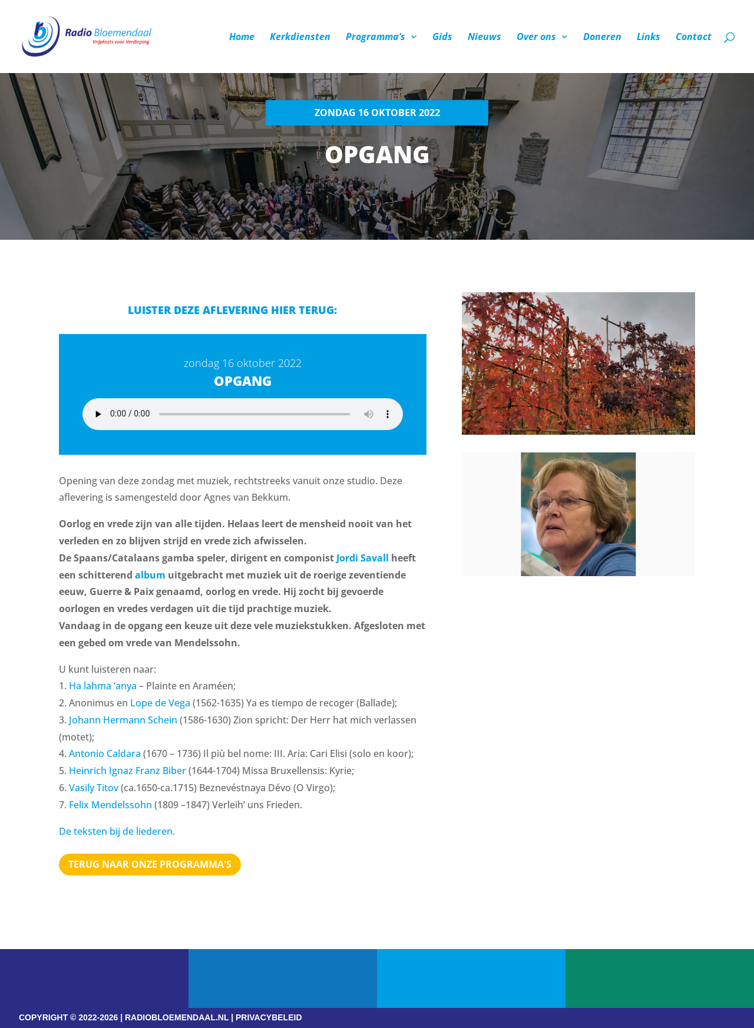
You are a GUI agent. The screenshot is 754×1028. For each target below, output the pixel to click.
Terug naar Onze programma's (150, 864)
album (150, 574)
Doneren (602, 37)
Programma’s (375, 37)
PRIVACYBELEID (269, 1017)
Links (648, 37)
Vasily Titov (93, 787)
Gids (442, 37)
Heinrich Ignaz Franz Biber (127, 770)
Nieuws (484, 37)
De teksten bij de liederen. (117, 831)
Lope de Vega (160, 702)
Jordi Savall (362, 557)
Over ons (536, 37)
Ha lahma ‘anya (103, 685)
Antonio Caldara (105, 753)
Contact (694, 37)
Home (241, 37)
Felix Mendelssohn (110, 804)
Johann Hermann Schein (123, 719)
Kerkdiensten (300, 37)
